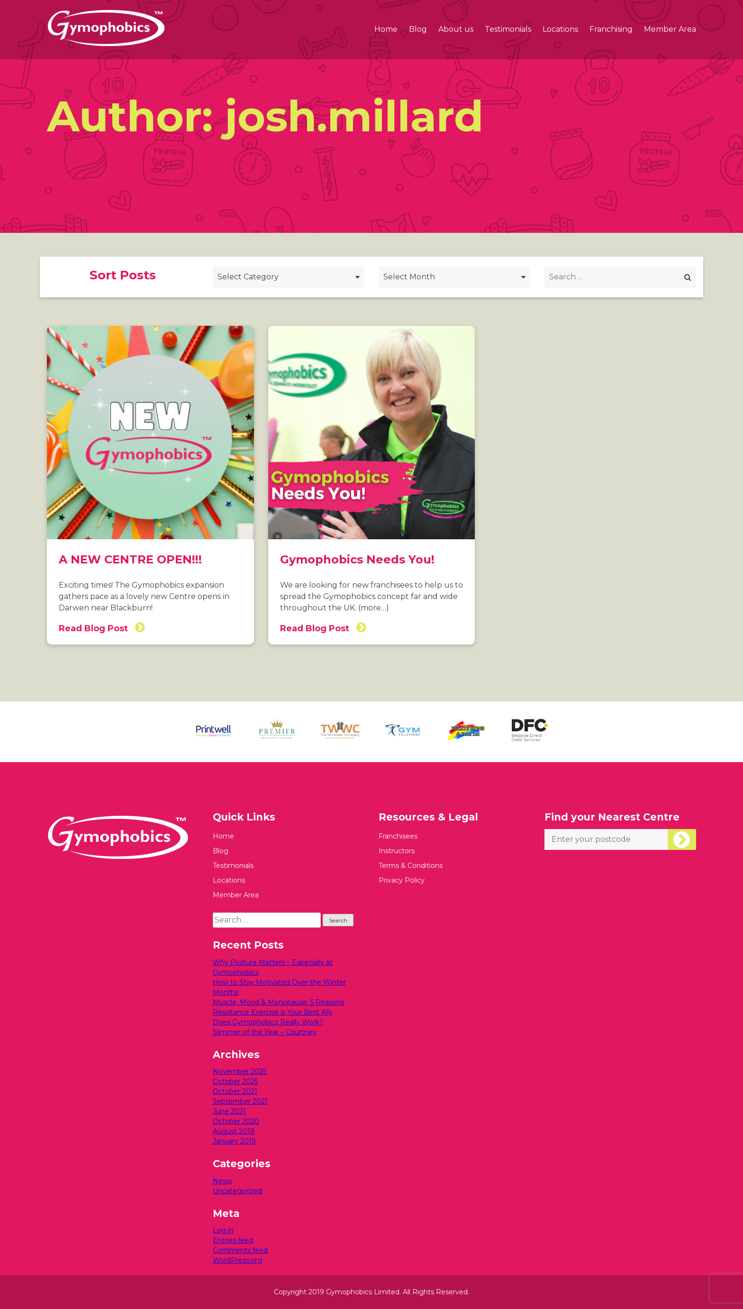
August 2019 (233, 1131)
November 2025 (239, 1071)
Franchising (611, 29)
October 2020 (236, 1121)
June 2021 (229, 1111)
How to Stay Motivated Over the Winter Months (279, 987)
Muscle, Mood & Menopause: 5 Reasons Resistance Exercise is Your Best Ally (278, 1007)
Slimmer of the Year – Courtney (265, 1032)
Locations (560, 29)
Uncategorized (237, 1191)
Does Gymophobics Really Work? (268, 1022)
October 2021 (235, 1091)
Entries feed (233, 1240)
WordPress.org (237, 1260)
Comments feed (240, 1250)
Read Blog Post (102, 627)
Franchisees (398, 836)
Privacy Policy (402, 880)
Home (386, 29)
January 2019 (234, 1141)
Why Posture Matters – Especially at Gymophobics (273, 967)
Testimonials (508, 29)
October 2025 (235, 1081)
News (222, 1181)
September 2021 (240, 1101)
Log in (223, 1230)
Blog (418, 29)
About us (455, 29)
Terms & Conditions (411, 865)
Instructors (397, 851)
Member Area (670, 29)
